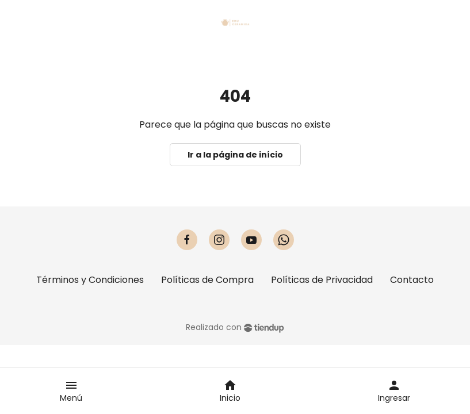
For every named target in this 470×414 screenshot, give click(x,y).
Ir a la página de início (235, 154)
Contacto (412, 279)
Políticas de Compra (207, 279)
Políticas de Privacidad (322, 279)
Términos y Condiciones (90, 279)
